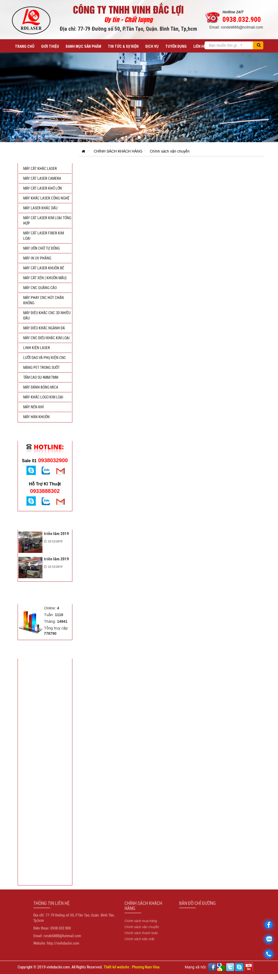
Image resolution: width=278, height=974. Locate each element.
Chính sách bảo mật (139, 935)
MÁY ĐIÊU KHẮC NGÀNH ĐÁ (44, 328)
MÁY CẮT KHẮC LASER (40, 168)
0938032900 (45, 460)
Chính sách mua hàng (140, 921)
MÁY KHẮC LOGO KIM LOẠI (43, 397)
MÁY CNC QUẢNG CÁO (40, 288)
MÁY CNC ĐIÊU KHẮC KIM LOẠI (46, 338)
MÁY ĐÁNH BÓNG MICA (40, 387)
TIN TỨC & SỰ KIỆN (123, 46)
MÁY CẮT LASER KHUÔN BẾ (43, 268)
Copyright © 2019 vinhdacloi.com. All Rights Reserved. (60, 967)
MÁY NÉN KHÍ (33, 407)
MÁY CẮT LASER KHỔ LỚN (42, 188)
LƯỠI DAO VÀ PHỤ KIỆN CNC (44, 358)
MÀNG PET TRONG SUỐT (41, 367)
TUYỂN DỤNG (176, 46)
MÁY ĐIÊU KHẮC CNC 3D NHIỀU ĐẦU (47, 315)
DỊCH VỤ (152, 46)
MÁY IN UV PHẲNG (37, 258)
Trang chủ (24, 46)
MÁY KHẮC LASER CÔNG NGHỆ (46, 198)
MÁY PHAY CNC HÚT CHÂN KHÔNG (43, 300)
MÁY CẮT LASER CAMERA (42, 178)
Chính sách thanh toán (140, 930)
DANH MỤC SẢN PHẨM (83, 46)
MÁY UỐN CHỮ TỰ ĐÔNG (41, 248)
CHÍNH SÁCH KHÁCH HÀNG (118, 151)
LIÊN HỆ (199, 46)
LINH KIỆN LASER (36, 348)
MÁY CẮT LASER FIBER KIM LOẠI (43, 236)
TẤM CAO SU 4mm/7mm (40, 377)
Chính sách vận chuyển (170, 151)
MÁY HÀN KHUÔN (36, 417)
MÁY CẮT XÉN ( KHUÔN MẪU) (44, 278)
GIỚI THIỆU (50, 46)
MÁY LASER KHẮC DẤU (40, 208)
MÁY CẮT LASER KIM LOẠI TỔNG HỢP (47, 220)
